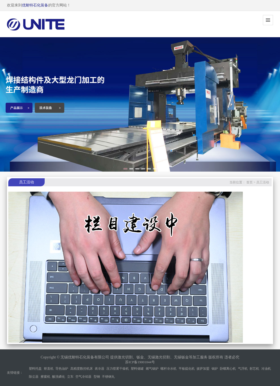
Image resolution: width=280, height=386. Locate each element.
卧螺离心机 (228, 368)
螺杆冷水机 (168, 368)
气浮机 (243, 368)
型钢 (97, 377)
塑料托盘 (35, 368)
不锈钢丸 (108, 377)
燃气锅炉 (152, 368)
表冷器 (99, 368)
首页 (249, 182)
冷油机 (266, 368)
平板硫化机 (187, 368)
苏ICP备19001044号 (140, 362)
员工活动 (262, 182)
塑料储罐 (137, 368)
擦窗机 (45, 377)
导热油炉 (61, 368)
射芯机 (254, 368)
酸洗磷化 (58, 377)
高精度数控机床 (81, 368)
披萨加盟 (203, 368)
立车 (70, 377)
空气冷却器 (83, 377)
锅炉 (215, 368)
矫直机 (48, 368)
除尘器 (34, 377)
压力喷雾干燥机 (117, 368)
